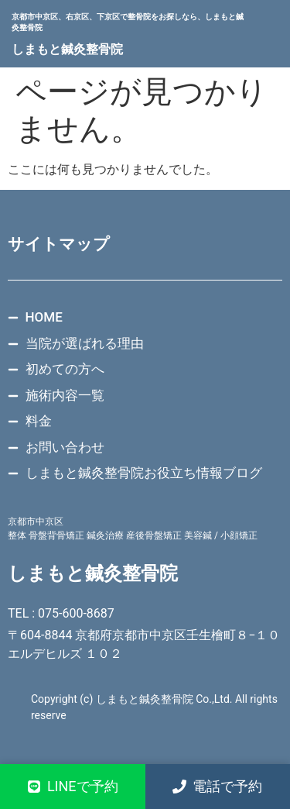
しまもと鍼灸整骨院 (67, 49)
